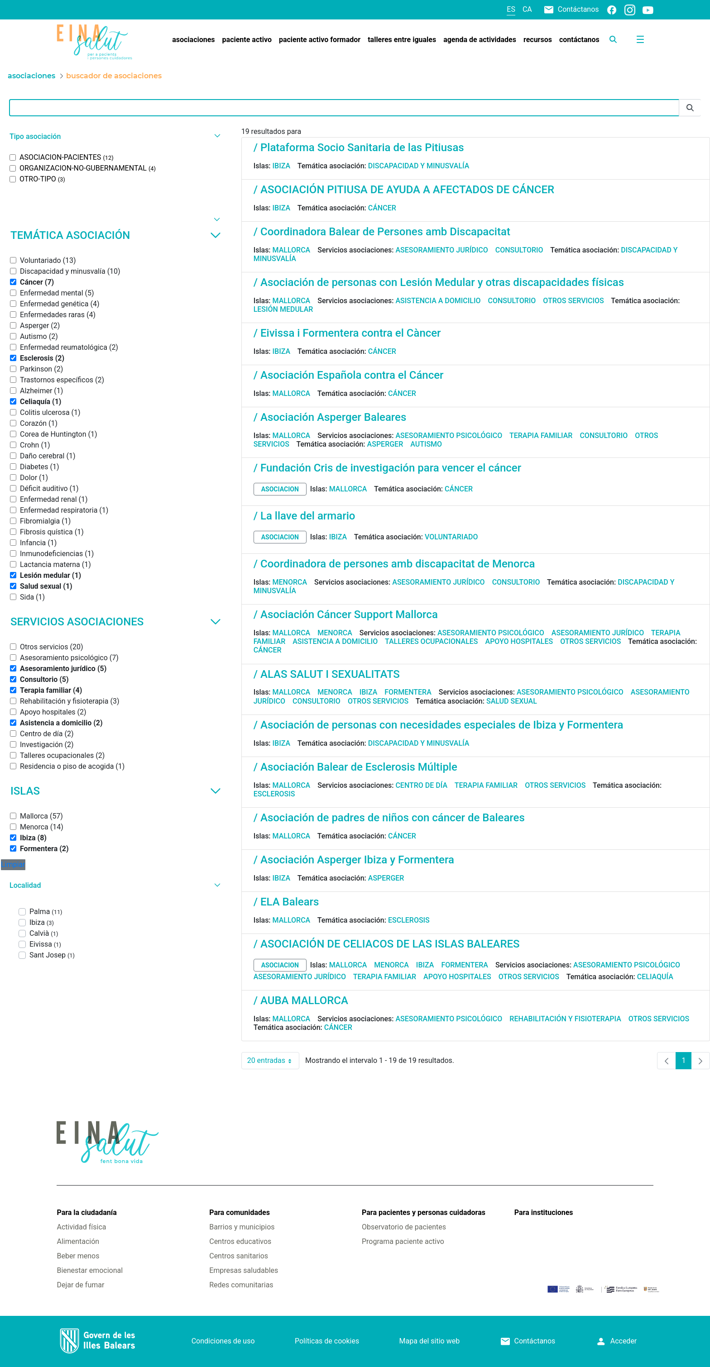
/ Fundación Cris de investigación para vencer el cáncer (387, 468)
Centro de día (421, 785)
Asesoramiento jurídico (441, 250)
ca (527, 9)
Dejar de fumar (80, 1285)
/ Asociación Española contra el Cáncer (349, 375)
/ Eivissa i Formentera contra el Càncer (347, 333)
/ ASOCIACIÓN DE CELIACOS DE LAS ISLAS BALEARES (387, 944)
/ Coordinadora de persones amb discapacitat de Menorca (394, 563)
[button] (113, 136)
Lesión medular (283, 309)
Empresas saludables (243, 1270)
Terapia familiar (540, 435)
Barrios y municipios (241, 1227)
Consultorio (519, 250)
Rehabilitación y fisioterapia (565, 1019)
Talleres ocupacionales (431, 641)
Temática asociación (115, 235)
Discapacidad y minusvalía (419, 166)
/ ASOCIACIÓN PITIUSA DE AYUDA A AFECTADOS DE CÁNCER (404, 189)
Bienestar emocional (90, 1270)
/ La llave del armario (304, 516)
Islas (115, 791)
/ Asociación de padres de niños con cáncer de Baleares (389, 817)
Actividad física (81, 1227)
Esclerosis (274, 794)
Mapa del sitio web (429, 1341)
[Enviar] (690, 108)
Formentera (408, 692)
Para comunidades (239, 1212)
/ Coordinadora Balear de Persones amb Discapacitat (382, 231)
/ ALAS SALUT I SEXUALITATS (327, 674)
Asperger (385, 444)
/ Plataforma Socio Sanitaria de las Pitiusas (359, 147)
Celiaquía (655, 976)
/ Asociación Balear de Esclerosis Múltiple (355, 767)
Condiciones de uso (223, 1341)
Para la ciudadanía (86, 1212)
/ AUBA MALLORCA (301, 1000)
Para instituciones (543, 1212)
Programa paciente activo (403, 1241)
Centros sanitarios (238, 1256)
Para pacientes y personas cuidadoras (423, 1212)
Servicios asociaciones (115, 622)
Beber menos (78, 1256)
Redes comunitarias (241, 1285)
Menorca (290, 582)
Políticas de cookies (327, 1341)
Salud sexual (511, 701)
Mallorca (292, 250)
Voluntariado (451, 537)
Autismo (426, 444)
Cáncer (382, 208)
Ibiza (282, 166)
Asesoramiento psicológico (448, 435)
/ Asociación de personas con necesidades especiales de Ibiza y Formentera (439, 725)
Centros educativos (240, 1241)
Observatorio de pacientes (404, 1227)
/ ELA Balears (286, 901)
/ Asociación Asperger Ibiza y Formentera (354, 859)
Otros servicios (573, 300)
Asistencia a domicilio (437, 300)
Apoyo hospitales (519, 641)
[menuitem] (193, 40)
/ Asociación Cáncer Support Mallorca (346, 614)
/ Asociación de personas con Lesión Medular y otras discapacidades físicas (439, 282)
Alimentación (78, 1241)
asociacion (280, 489)
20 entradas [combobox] (273, 1060)
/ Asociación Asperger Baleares (330, 417)
